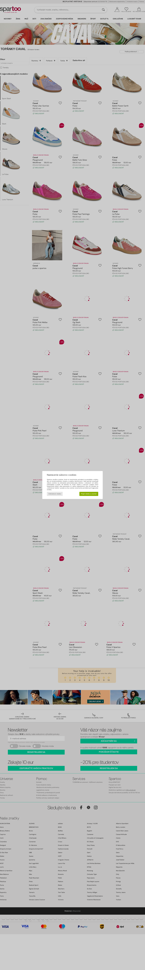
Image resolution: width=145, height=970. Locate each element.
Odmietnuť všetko (54, 494)
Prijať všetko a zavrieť (89, 494)
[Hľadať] (103, 10)
